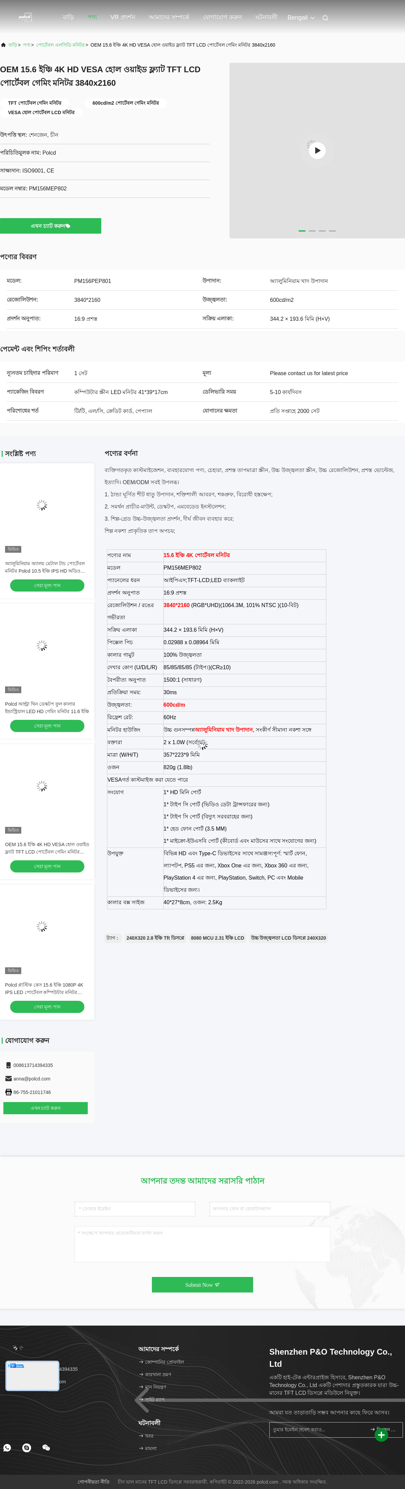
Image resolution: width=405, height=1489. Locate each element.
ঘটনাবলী (266, 17)
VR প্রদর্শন (122, 17)
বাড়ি (68, 17)
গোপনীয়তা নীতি (94, 1482)
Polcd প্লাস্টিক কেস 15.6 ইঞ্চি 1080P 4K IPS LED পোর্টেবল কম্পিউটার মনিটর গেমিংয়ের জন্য (44, 992)
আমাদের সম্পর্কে (169, 17)
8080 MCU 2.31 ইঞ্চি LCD (217, 938)
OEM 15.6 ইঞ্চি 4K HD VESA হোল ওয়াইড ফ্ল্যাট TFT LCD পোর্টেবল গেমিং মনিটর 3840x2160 (47, 852)
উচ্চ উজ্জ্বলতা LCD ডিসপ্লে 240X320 (288, 938)
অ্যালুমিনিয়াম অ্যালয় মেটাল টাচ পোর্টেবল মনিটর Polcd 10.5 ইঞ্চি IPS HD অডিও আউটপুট (45, 571)
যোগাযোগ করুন (222, 17)
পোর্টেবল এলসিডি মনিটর (60, 45)
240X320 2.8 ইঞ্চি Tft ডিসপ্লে (155, 938)
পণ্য (92, 17)
